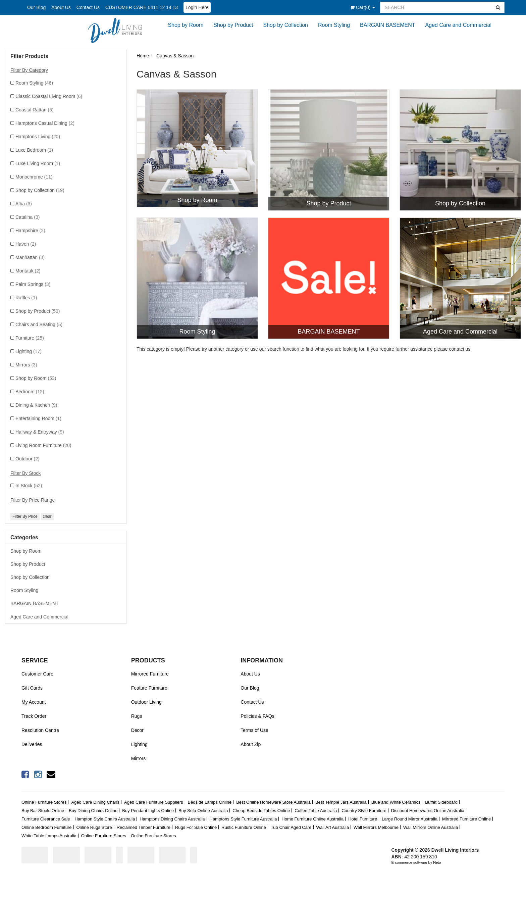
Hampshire (30, 230)
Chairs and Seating (38, 324)
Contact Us (88, 7)
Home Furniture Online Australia (312, 818)
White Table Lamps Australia (48, 835)
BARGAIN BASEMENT (387, 25)
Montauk (28, 270)
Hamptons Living (37, 136)
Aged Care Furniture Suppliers (153, 802)
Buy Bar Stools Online (42, 810)
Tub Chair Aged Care (291, 827)
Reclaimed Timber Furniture (143, 827)
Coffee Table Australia (316, 810)
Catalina (27, 217)
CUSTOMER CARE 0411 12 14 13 (141, 7)
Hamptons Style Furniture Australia (243, 818)
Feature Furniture (149, 688)
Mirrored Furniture (150, 674)
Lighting (28, 351)
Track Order (33, 716)
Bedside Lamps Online (209, 802)
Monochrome (34, 177)
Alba (23, 203)
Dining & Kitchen (36, 405)
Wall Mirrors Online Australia (430, 827)
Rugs (136, 716)
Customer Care (37, 674)
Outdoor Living (146, 702)
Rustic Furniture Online (243, 827)
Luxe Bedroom (34, 150)
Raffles (26, 297)
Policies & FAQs (257, 716)
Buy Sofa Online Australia (203, 810)
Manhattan (30, 257)
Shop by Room (185, 25)
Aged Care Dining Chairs (95, 802)
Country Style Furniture (363, 810)
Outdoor (27, 458)
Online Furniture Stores (43, 802)
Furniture (29, 338)
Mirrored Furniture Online (466, 818)
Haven (25, 244)
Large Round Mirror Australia (409, 818)
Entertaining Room (38, 418)
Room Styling (334, 25)
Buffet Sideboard (441, 802)
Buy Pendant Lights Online (148, 810)
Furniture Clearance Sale (45, 818)
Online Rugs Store (94, 827)
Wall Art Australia (332, 827)
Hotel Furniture (362, 818)
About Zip (251, 744)
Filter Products (29, 56)
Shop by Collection (285, 25)
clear (47, 516)
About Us (61, 7)
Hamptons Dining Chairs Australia (172, 818)
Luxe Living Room (37, 163)
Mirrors (26, 364)
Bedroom (29, 391)
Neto (437, 862)
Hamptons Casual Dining (44, 123)
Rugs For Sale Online (196, 827)
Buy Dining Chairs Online (93, 810)
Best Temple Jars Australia (341, 802)
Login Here (197, 7)
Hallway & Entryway (39, 432)
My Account (33, 702)
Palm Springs (32, 284)
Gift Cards (32, 688)
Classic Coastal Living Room (48, 96)
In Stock (28, 485)
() (362, 7)
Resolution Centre (40, 730)
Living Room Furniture (43, 445)
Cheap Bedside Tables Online (261, 810)
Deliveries (31, 744)
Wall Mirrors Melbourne (376, 827)
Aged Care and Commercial (458, 25)
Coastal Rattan (34, 109)
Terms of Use (254, 730)
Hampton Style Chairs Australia (104, 818)
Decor (137, 730)
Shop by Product (233, 25)
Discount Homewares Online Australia (427, 810)
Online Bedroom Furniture (46, 827)
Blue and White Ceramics (396, 802)
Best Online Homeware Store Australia (273, 802)
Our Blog (36, 7)
